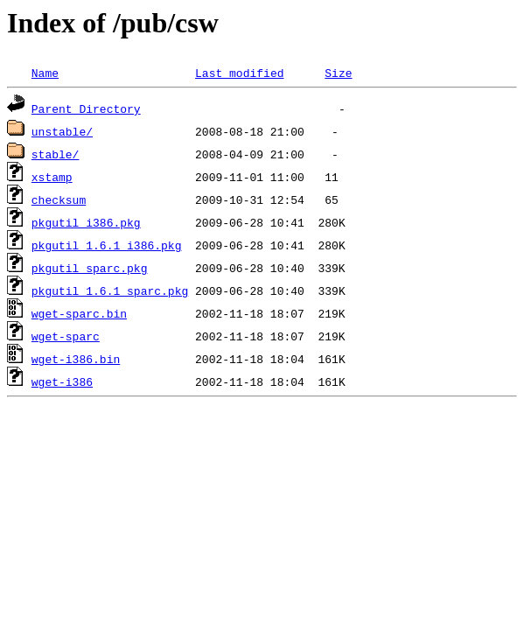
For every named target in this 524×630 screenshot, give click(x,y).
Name (45, 72)
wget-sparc (65, 336)
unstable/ (62, 131)
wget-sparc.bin (79, 313)
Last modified (239, 72)
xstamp (52, 177)
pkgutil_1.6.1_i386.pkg (106, 245)
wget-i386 (62, 381)
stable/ (55, 154)
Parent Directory (86, 108)
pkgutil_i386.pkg (86, 222)
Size (338, 72)
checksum (58, 199)
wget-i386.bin (75, 359)
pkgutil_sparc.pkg (89, 268)
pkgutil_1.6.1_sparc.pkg (109, 290)
